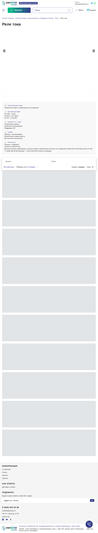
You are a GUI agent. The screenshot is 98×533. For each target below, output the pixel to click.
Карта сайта (76, 526)
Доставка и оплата (8, 487)
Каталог (16, 10)
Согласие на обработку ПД (28, 526)
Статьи (4, 472)
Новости (5, 475)
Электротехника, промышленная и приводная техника (34, 18)
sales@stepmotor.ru (81, 4)
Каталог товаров (8, 18)
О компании (6, 469)
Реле (57, 18)
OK (92, 500)
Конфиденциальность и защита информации (54, 526)
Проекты (5, 478)
